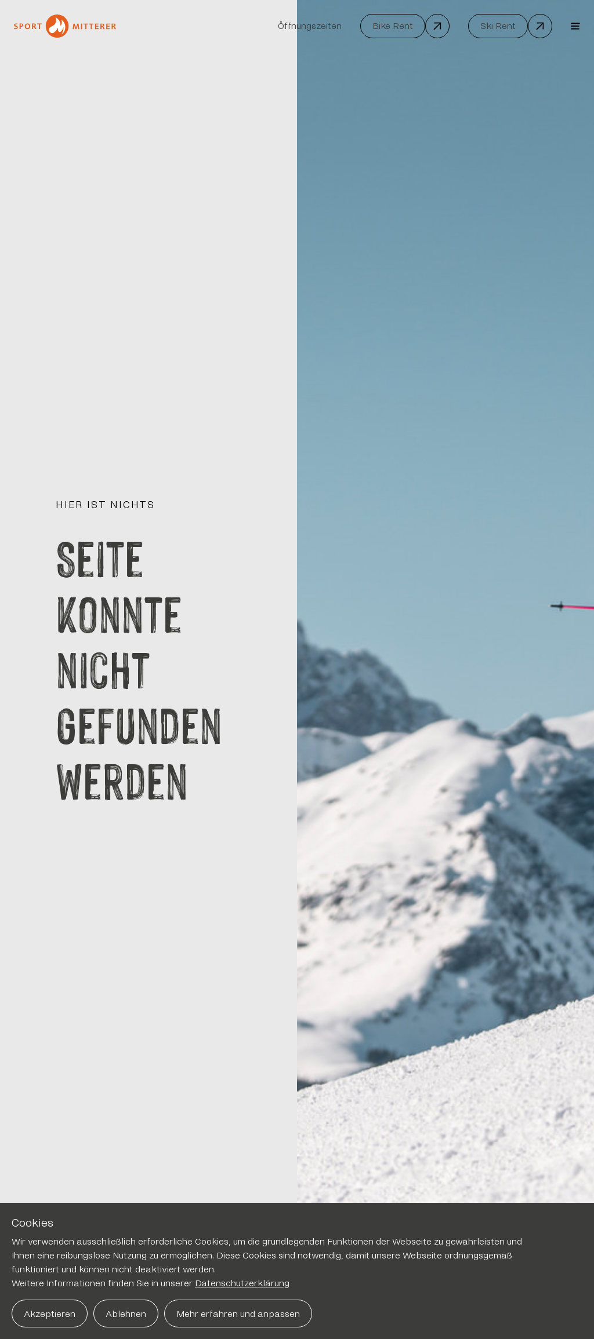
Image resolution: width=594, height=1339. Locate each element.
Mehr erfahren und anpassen (238, 1314)
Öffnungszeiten (310, 26)
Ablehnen (126, 1314)
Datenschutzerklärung (242, 1283)
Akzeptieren (49, 1314)
